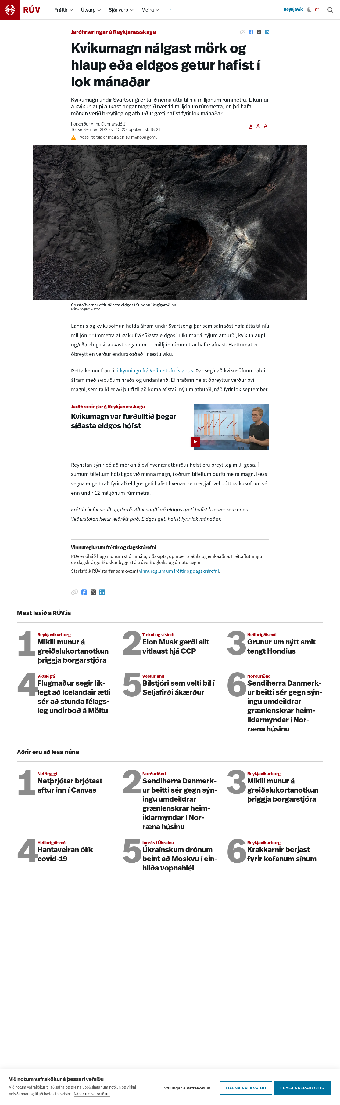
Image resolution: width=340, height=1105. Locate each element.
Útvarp (88, 9)
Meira (147, 9)
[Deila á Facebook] (251, 31)
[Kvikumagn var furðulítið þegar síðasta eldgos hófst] (170, 427)
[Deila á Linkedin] (267, 31)
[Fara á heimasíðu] (25, 10)
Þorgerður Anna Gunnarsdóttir (99, 124)
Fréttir (61, 9)
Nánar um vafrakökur (92, 1093)
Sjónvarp (118, 9)
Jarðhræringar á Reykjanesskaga (113, 32)
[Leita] (330, 9)
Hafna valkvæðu (244, 1087)
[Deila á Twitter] (259, 31)
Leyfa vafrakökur (302, 1087)
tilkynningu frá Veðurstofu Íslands (154, 370)
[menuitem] (71, 10)
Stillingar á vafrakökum (185, 1087)
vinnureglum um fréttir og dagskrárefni (179, 571)
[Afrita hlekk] (242, 31)
